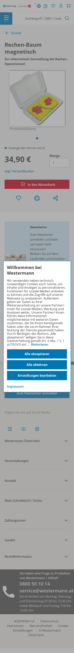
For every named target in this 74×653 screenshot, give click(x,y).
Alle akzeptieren (37, 354)
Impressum (15, 386)
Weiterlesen (39, 344)
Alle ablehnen (37, 365)
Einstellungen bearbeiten (37, 375)
